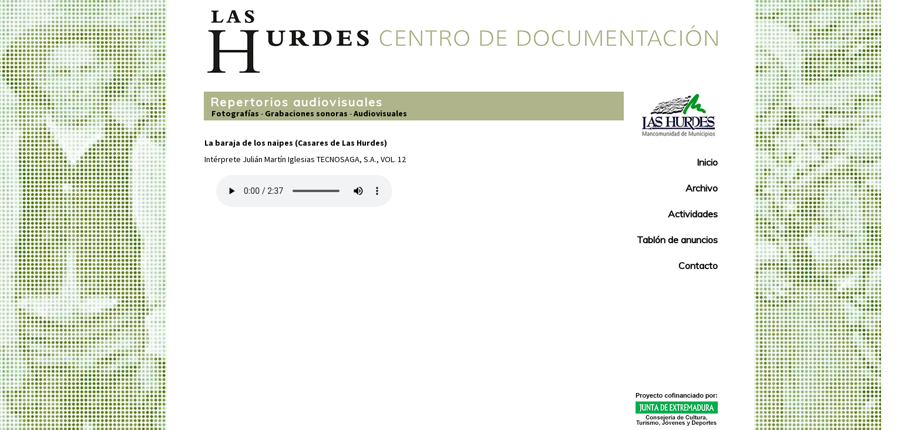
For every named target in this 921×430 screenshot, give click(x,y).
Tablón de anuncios (677, 240)
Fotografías (235, 113)
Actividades (693, 214)
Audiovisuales (380, 113)
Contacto (698, 265)
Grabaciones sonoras (306, 113)
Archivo (701, 188)
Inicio (707, 162)
